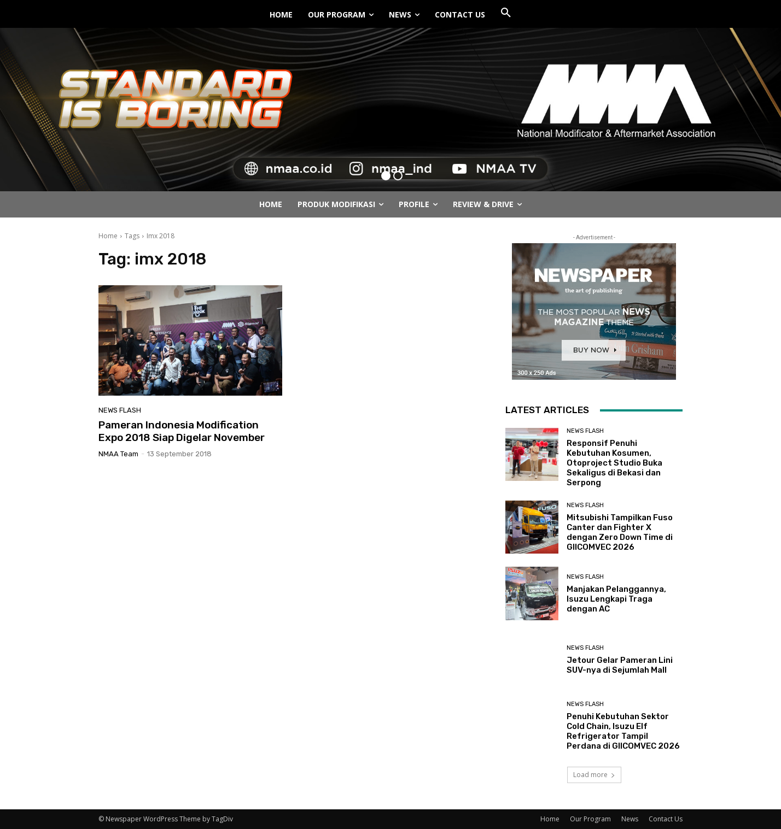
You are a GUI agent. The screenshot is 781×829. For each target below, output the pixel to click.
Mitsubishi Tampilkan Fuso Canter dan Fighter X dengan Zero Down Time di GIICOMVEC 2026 (620, 532)
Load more (594, 774)
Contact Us (666, 819)
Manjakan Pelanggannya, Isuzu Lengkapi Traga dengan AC (616, 599)
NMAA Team (118, 454)
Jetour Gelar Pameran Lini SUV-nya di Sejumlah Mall (620, 665)
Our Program (590, 819)
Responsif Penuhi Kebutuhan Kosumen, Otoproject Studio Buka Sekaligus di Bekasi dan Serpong (614, 462)
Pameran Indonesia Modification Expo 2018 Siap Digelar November (181, 431)
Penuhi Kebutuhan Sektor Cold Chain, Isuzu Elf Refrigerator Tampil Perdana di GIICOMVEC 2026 (623, 731)
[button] (506, 13)
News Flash (119, 410)
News (629, 819)
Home (108, 235)
